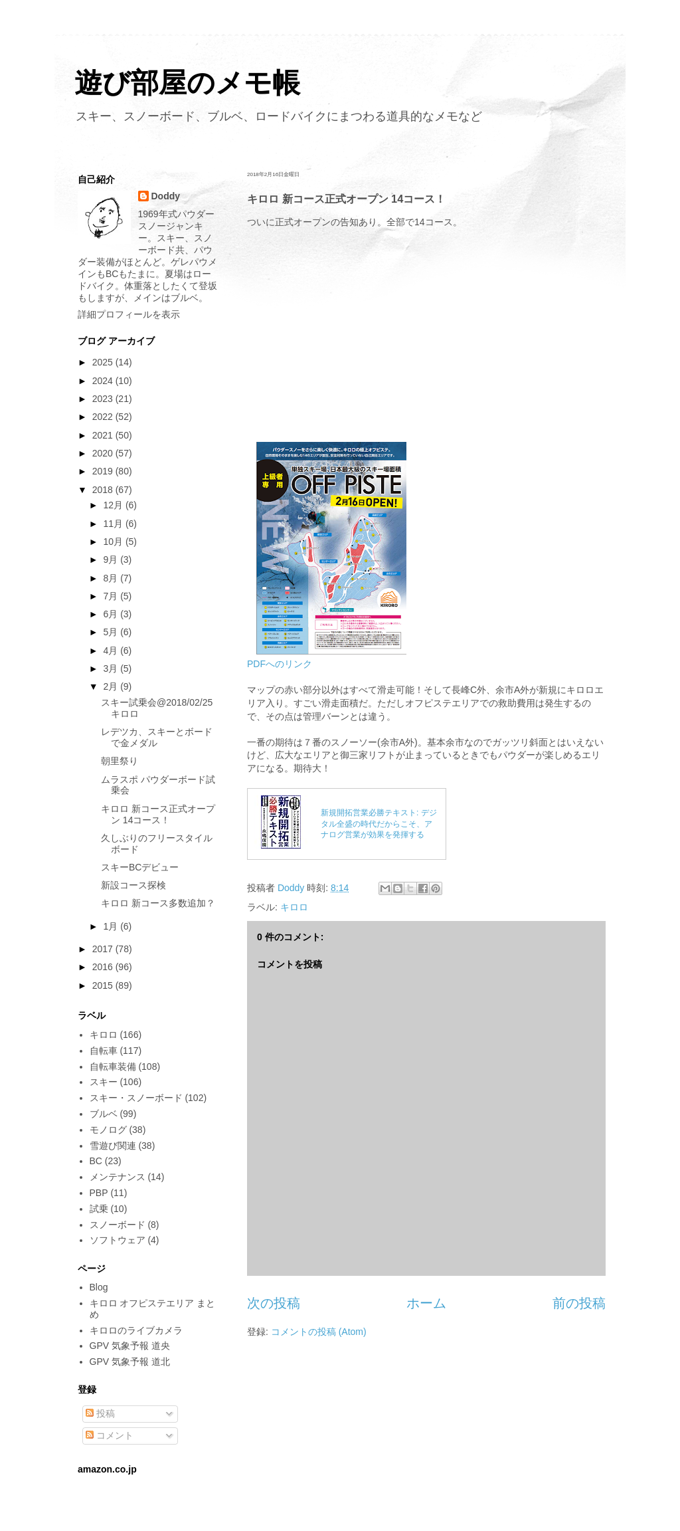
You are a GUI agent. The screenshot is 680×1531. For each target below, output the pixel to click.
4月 (111, 650)
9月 (111, 559)
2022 (104, 416)
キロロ (294, 907)
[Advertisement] (426, 342)
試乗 (99, 1208)
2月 (111, 686)
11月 (114, 523)
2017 (104, 949)
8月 (111, 578)
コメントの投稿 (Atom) (319, 1331)
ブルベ (104, 1113)
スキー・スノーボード (136, 1097)
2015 (104, 985)
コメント (109, 1435)
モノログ (108, 1129)
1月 (111, 926)
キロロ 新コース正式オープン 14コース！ (158, 814)
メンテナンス (117, 1177)
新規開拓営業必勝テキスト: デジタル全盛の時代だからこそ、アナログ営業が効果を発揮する (379, 824)
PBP (99, 1192)
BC (96, 1161)
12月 (114, 505)
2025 (104, 362)
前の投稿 (579, 1303)
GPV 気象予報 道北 (130, 1361)
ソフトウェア (117, 1240)
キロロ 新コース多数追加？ (158, 903)
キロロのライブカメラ (136, 1330)
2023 (104, 398)
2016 (104, 967)
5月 (111, 632)
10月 (114, 541)
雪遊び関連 (113, 1145)
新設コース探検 (133, 885)
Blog (99, 1287)
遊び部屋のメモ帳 (187, 82)
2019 (104, 471)
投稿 (100, 1413)
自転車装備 (113, 1066)
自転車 (104, 1050)
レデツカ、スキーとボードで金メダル (156, 737)
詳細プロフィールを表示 (129, 314)
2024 (104, 380)
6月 (111, 614)
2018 (104, 489)
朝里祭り (119, 761)
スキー (104, 1081)
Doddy (166, 196)
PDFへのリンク (279, 664)
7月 (111, 596)
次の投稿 (273, 1303)
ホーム (426, 1303)
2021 (104, 435)
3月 (111, 668)
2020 (104, 453)
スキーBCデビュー (140, 867)
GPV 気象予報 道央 (130, 1345)
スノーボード (117, 1224)
